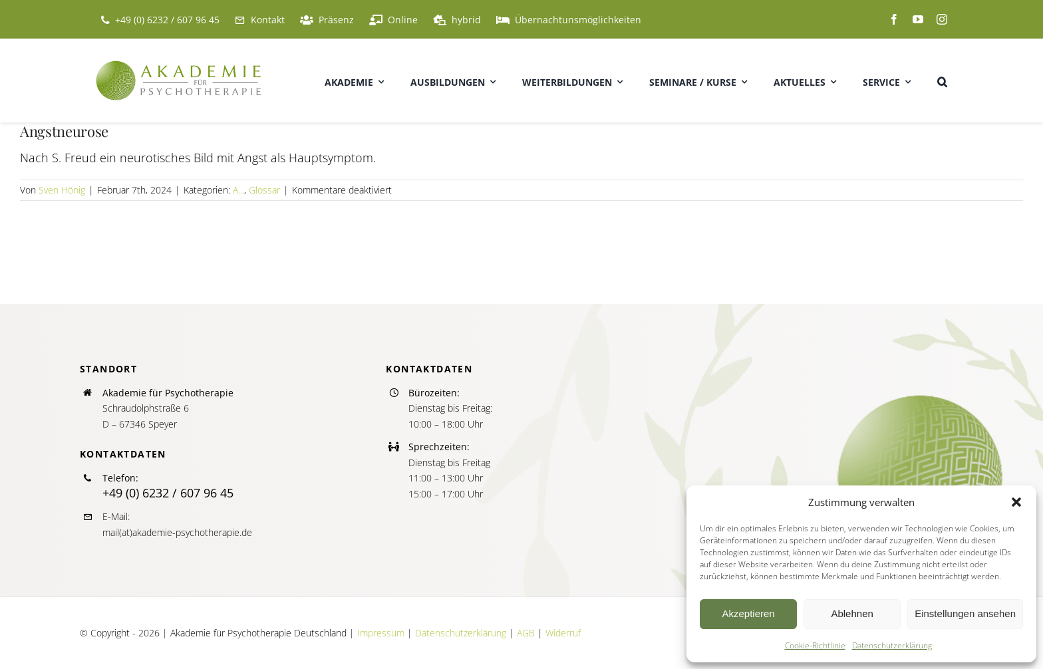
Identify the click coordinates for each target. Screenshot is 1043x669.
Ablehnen (852, 613)
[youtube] (918, 19)
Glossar (264, 190)
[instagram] (942, 19)
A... (238, 190)
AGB (526, 632)
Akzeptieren (748, 613)
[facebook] (894, 19)
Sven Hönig (62, 190)
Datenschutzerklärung (892, 645)
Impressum (380, 632)
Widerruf (563, 632)
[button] (1016, 502)
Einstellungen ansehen (965, 613)
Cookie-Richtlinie (815, 645)
